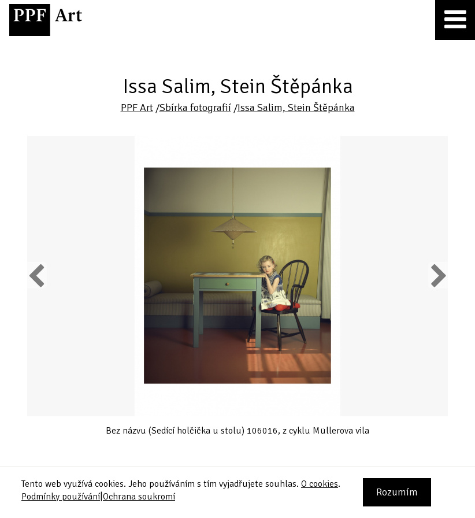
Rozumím (397, 492)
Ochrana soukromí (139, 496)
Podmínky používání (60, 496)
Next (438, 275)
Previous (37, 275)
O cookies (319, 484)
